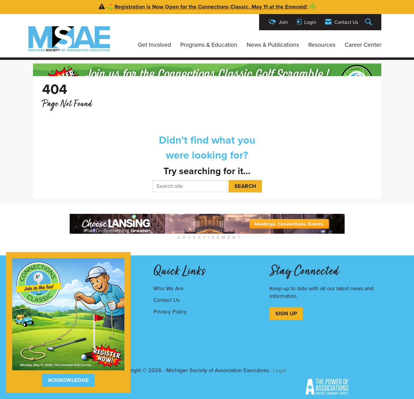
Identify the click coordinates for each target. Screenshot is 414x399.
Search (245, 186)
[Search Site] (369, 22)
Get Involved (154, 45)
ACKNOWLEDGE (68, 380)
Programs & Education (208, 45)
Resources (321, 45)
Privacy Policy (170, 312)
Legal (279, 370)
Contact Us (166, 300)
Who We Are (168, 288)
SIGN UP (286, 313)
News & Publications (273, 45)
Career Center (363, 45)
